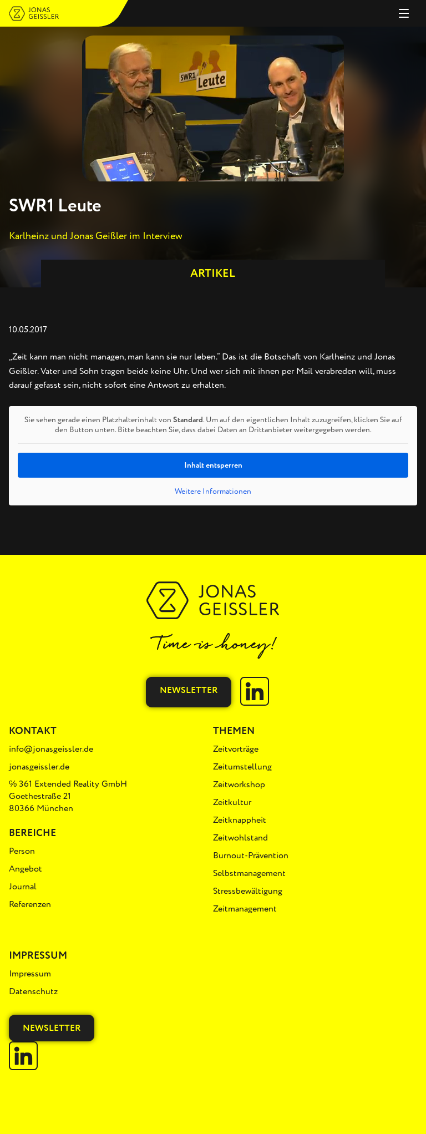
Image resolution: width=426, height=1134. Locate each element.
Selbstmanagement (249, 873)
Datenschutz (33, 991)
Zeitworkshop (239, 784)
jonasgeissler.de (39, 766)
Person (22, 851)
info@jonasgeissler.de (51, 749)
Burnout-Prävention (250, 855)
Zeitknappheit (239, 820)
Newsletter (188, 690)
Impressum (30, 973)
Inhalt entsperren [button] (213, 465)
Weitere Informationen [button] (213, 491)
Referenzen (30, 904)
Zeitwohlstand (240, 837)
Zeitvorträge (235, 749)
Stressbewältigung (247, 891)
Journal (23, 886)
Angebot (25, 868)
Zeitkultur (232, 802)
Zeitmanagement (245, 908)
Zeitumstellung (242, 766)
